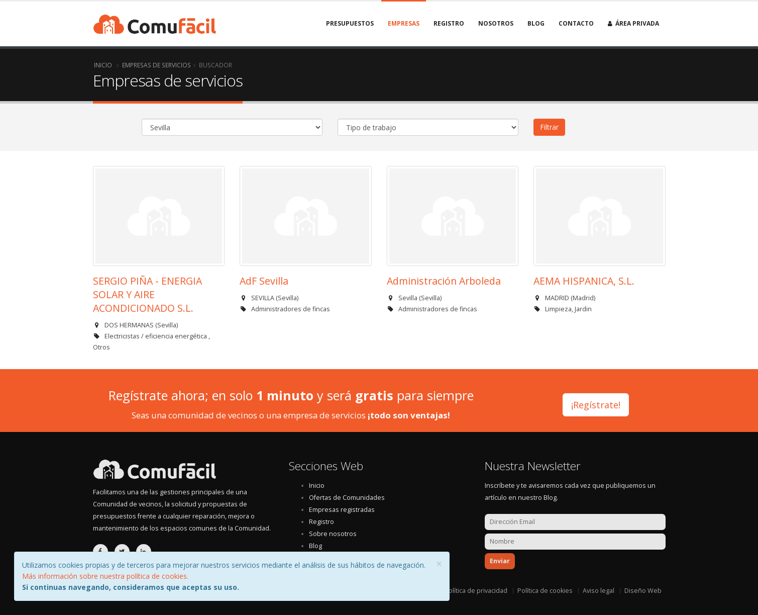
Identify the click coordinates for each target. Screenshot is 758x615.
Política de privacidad (476, 590)
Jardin (583, 309)
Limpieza (558, 309)
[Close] (439, 564)
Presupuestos (350, 23)
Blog (536, 23)
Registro (449, 23)
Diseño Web (643, 590)
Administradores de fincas (290, 309)
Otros (101, 347)
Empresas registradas (342, 509)
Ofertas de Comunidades (347, 497)
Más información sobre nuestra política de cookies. (105, 576)
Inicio (103, 65)
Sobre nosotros (333, 534)
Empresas (403, 23)
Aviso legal (598, 590)
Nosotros (495, 23)
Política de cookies (545, 590)
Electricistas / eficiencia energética (156, 336)
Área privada (633, 23)
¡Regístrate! (595, 403)
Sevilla (166, 325)
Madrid (583, 298)
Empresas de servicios (156, 65)
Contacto (576, 23)
